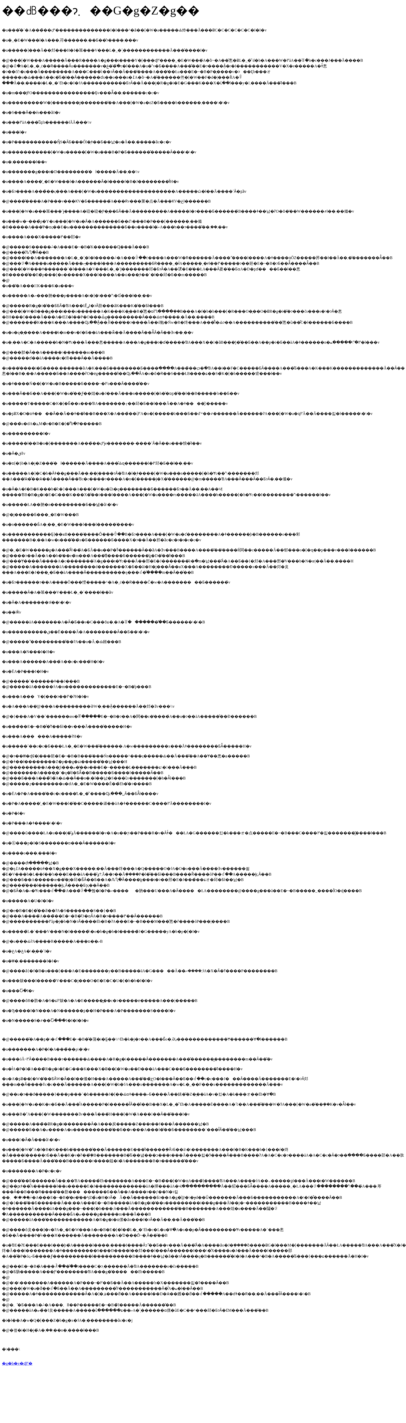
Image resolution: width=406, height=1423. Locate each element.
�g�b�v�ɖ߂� (17, 1363)
